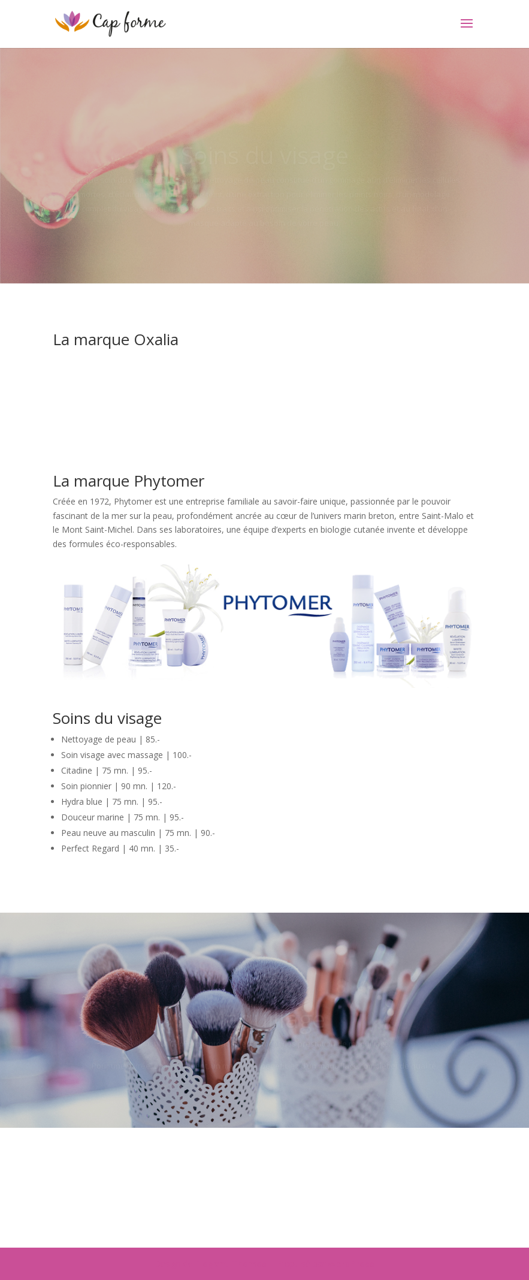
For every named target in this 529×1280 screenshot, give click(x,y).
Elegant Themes (231, 1263)
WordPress (351, 1263)
